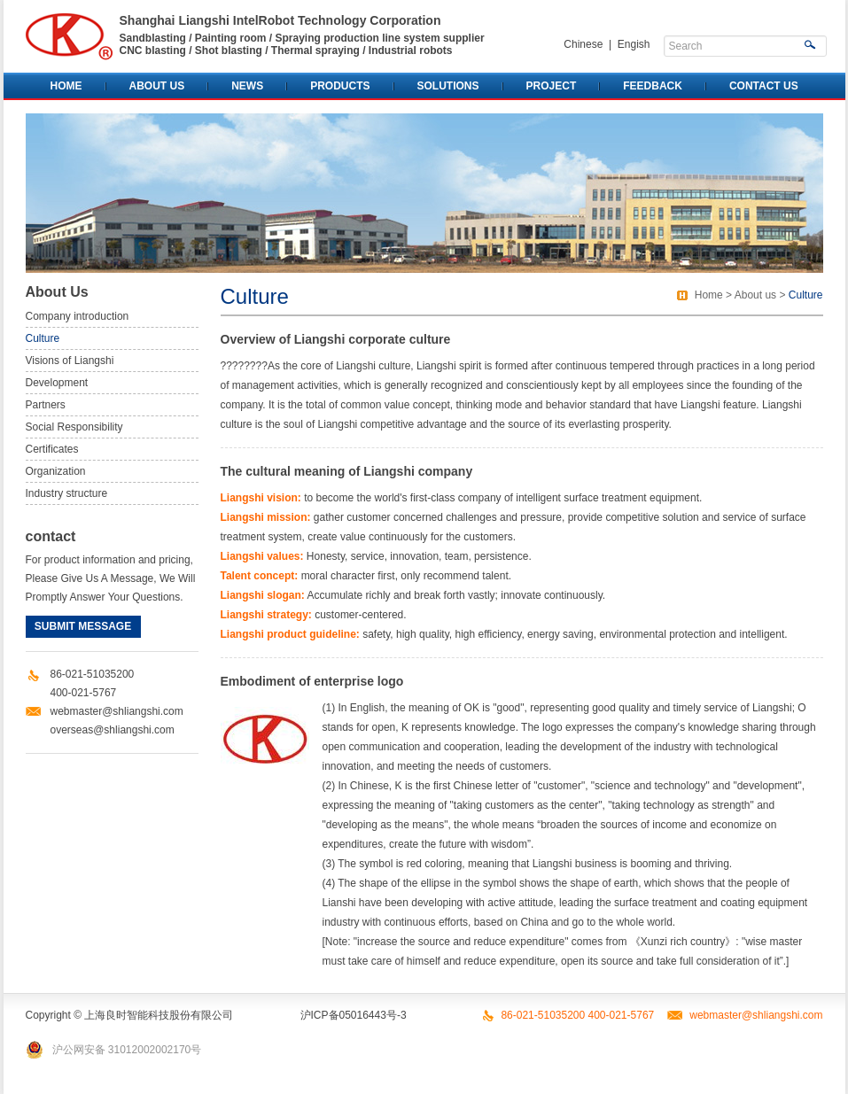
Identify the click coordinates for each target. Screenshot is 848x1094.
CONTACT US (763, 86)
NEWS (247, 86)
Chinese (583, 44)
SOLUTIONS (448, 86)
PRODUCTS (340, 86)
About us (755, 295)
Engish (634, 44)
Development (57, 382)
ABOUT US (157, 86)
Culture (43, 338)
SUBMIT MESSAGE (83, 626)
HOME (66, 86)
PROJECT (551, 86)
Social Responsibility (74, 427)
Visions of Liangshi (70, 360)
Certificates (52, 449)
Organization (56, 471)
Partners (46, 405)
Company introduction (77, 316)
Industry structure (67, 493)
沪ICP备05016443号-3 (353, 1015)
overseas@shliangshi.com (113, 730)
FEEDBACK (652, 86)
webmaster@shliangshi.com (117, 711)
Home (709, 295)
